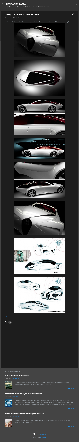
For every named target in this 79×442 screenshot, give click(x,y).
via (6, 316)
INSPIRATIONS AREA (16, 4)
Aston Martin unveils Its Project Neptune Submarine (23, 394)
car (10, 322)
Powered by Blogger (39, 434)
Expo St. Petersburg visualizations (17, 375)
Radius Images (43, 437)
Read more (70, 388)
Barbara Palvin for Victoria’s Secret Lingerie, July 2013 (24, 414)
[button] (73, 14)
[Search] (77, 4)
